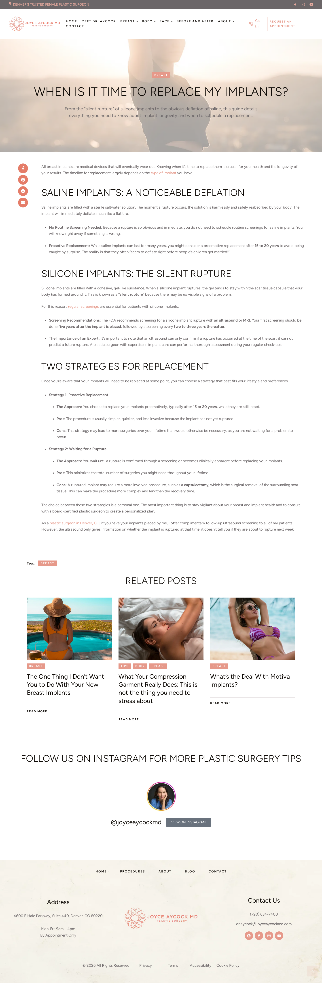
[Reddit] (23, 191)
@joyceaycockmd (136, 822)
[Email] (23, 202)
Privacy (145, 965)
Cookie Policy (227, 965)
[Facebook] (23, 168)
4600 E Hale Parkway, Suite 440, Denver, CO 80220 (58, 916)
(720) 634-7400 (264, 914)
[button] (295, 4)
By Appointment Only (58, 935)
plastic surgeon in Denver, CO (75, 523)
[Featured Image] (69, 629)
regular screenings (83, 306)
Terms (173, 965)
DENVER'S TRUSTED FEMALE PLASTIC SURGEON (51, 4)
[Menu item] (71, 21)
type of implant (163, 173)
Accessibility (200, 965)
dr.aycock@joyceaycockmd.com (264, 924)
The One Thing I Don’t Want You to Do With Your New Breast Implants (65, 684)
